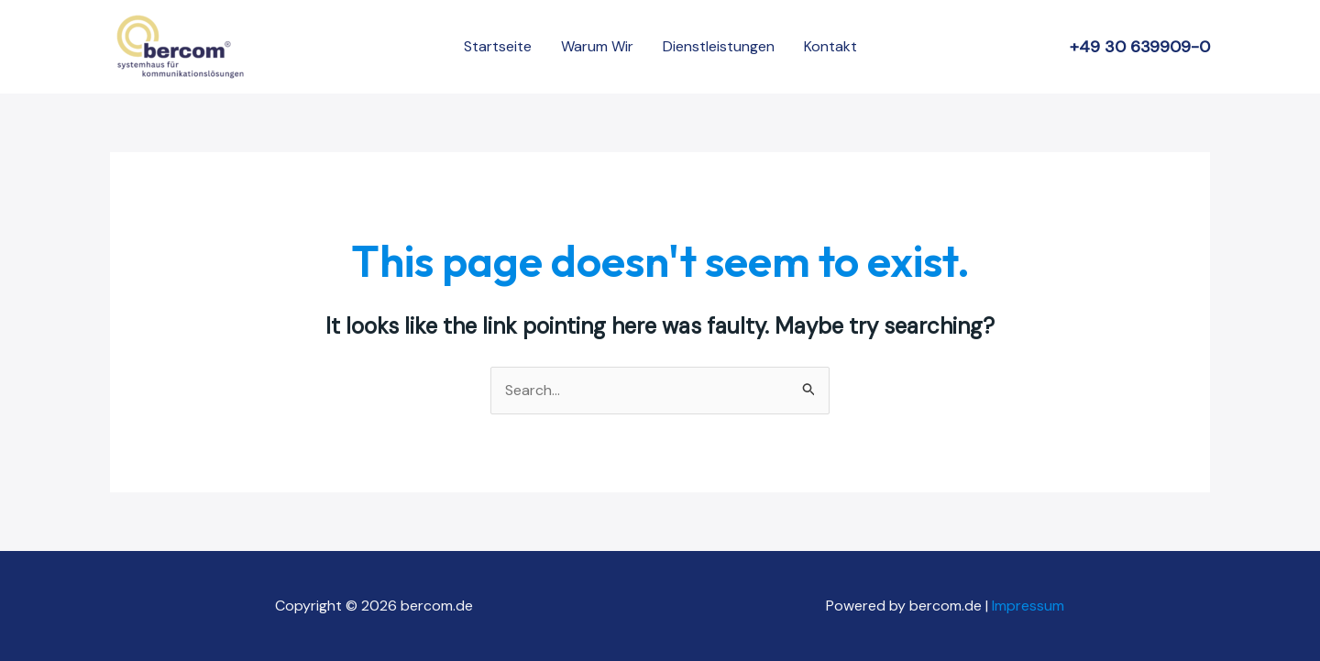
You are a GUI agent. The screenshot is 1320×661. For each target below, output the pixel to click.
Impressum (1030, 605)
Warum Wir (597, 46)
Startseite (498, 46)
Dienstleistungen (719, 46)
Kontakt (830, 46)
